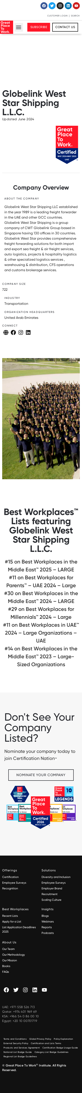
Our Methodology (14, 954)
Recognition (10, 888)
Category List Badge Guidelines (52, 1052)
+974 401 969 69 (25, 1011)
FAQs (5, 971)
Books (6, 966)
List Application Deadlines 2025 (19, 929)
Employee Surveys (14, 882)
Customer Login (57, 15)
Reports (47, 927)
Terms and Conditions (15, 1039)
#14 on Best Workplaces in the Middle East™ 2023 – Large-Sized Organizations (41, 656)
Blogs (45, 915)
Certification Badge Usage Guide (60, 1047)
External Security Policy (15, 1043)
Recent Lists (10, 915)
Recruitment (50, 894)
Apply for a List (11, 921)
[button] (18, 27)
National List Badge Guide (17, 1052)
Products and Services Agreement (21, 1047)
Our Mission (9, 960)
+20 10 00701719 (25, 1021)
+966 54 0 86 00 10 (24, 1016)
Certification (10, 877)
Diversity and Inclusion (56, 877)
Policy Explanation (63, 1039)
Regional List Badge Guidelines (20, 1056)
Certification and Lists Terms (46, 1043)
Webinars (48, 921)
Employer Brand (52, 888)
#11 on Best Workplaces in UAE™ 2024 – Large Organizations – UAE (41, 633)
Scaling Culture (51, 899)
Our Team (8, 949)
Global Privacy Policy (40, 1039)
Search (75, 15)
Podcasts (48, 933)
